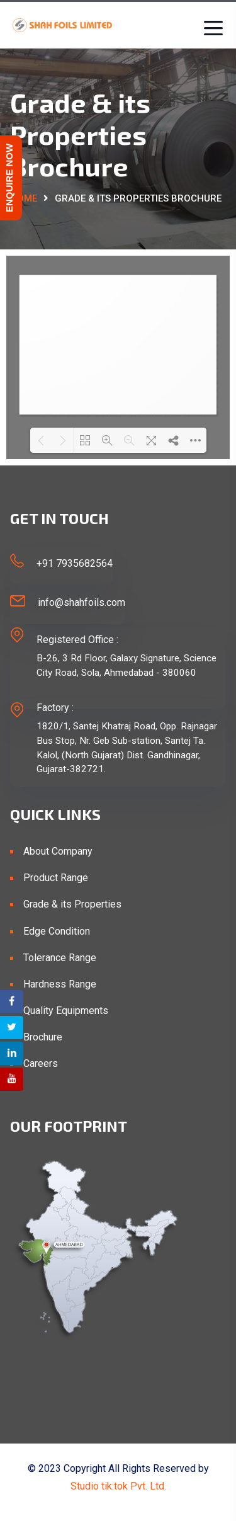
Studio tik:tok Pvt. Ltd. (118, 1486)
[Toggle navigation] (210, 28)
